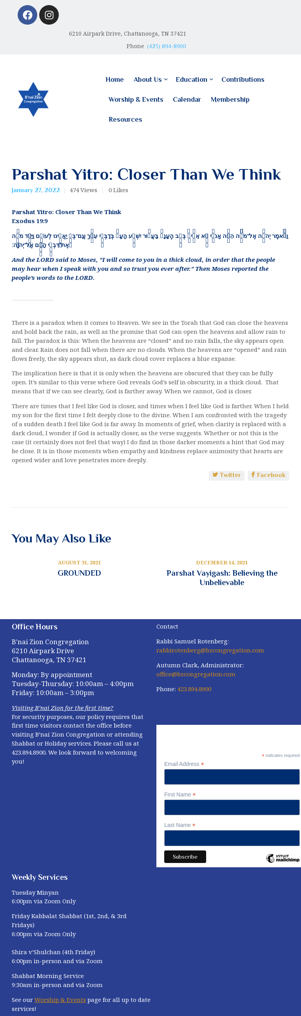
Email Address (184, 764)
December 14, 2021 (222, 562)
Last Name (180, 825)
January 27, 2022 (36, 190)
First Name (180, 794)
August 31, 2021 (79, 562)
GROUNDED (79, 573)
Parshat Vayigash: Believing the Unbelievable (222, 578)
